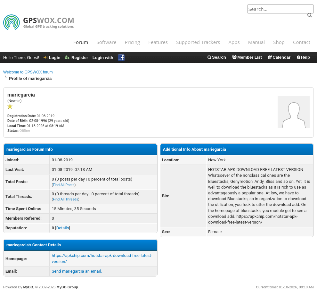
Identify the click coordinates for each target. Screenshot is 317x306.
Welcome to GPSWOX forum (28, 72)
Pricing (132, 42)
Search (216, 57)
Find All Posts (63, 185)
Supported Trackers (198, 42)
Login (52, 57)
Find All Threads (65, 199)
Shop (279, 42)
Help (303, 57)
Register (76, 57)
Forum (80, 42)
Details (62, 227)
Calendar (279, 57)
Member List (247, 57)
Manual (256, 42)
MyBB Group (67, 287)
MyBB (28, 287)
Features (158, 42)
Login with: (109, 57)
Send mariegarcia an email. (77, 271)
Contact (301, 42)
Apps (234, 42)
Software (106, 42)
